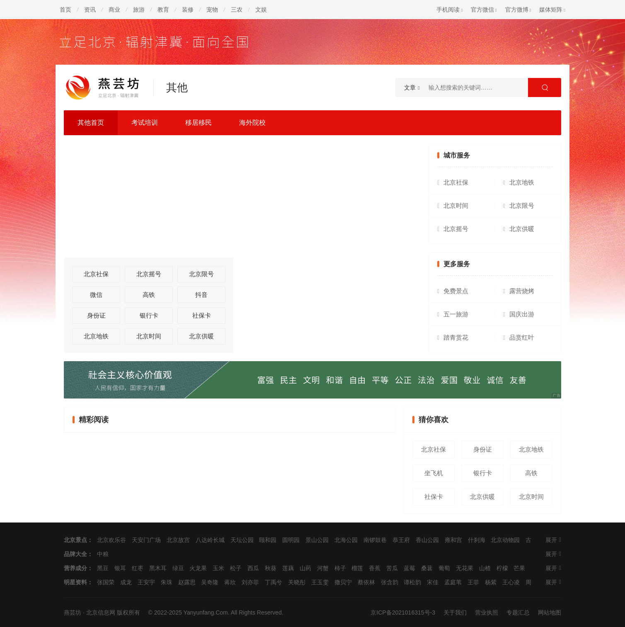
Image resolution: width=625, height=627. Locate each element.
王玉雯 (320, 582)
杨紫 (491, 582)
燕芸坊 (72, 612)
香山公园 (427, 540)
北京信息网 (100, 612)
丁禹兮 (273, 582)
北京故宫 (178, 540)
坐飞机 (433, 472)
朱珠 (166, 582)
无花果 (464, 568)
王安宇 (146, 582)
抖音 (201, 294)
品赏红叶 (521, 337)
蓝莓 (409, 568)
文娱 (261, 9)
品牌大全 (75, 554)
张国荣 (105, 582)
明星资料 (75, 582)
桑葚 (427, 568)
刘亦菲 (250, 582)
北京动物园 (505, 540)
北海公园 (346, 540)
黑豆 (103, 568)
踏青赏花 (455, 337)
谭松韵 (412, 582)
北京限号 (201, 273)
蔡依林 (366, 582)
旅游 (139, 9)
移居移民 (198, 122)
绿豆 (178, 568)
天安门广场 (146, 540)
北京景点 (75, 540)
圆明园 (291, 540)
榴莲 (357, 568)
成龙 (126, 582)
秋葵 (270, 568)
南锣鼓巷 (375, 540)
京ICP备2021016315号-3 (403, 612)
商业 (114, 9)
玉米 (218, 568)
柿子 (340, 568)
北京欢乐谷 (111, 540)
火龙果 (198, 568)
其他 (177, 87)
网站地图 (549, 612)
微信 (96, 294)
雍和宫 (453, 540)
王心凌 (511, 582)
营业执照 (486, 612)
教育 (163, 9)
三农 (236, 9)
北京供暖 (201, 336)
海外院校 (252, 122)
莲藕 (288, 568)
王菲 (473, 582)
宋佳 (432, 582)
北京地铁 (96, 336)
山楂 (485, 568)
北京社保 (96, 273)
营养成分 (75, 568)
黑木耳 (158, 568)
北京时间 (148, 336)
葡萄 (444, 568)
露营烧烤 (521, 290)
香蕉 (374, 568)
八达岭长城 (210, 540)
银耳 (120, 568)
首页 (65, 9)
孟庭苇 (453, 582)
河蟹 (323, 568)
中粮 (103, 554)
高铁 (149, 294)
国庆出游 (521, 314)
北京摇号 (148, 273)
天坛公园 (242, 540)
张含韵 (389, 582)
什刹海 (476, 540)
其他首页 (91, 122)
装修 (188, 9)
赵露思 (187, 582)
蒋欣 (230, 582)
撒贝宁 (343, 582)
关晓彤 (296, 582)
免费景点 (455, 290)
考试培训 (144, 122)
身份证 (96, 315)
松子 (236, 568)
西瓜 (253, 568)
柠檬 (502, 568)
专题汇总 (518, 612)
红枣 (137, 568)
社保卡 (201, 315)
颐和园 (267, 540)
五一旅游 (455, 314)
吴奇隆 (209, 582)
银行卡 (149, 315)
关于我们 (455, 612)
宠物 (212, 9)
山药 (305, 568)
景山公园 (317, 540)
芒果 (519, 568)
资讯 (90, 9)
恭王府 (401, 540)
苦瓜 (392, 568)
